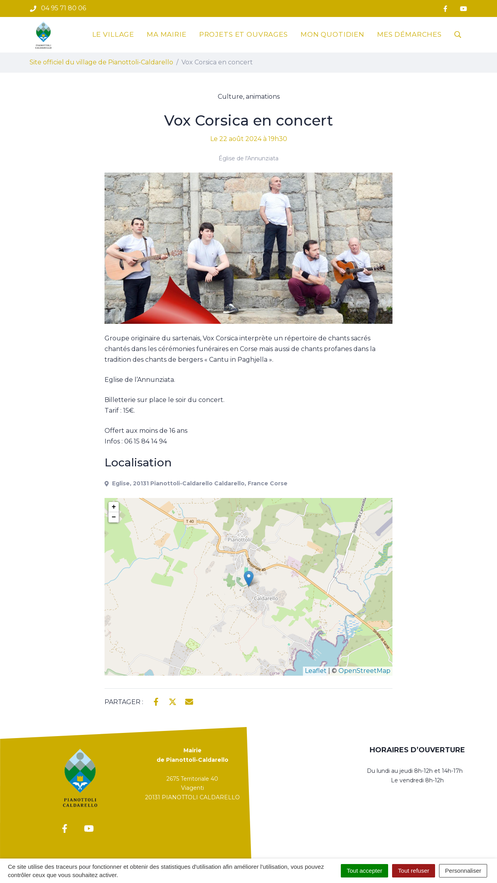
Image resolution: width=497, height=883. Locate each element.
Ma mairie (167, 34)
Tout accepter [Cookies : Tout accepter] (364, 870)
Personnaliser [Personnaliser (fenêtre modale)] (463, 870)
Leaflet (316, 670)
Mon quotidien (332, 34)
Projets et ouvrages (243, 34)
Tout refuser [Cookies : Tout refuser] (413, 870)
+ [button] (114, 507)
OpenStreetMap (364, 670)
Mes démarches (409, 34)
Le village (113, 34)
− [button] (114, 517)
